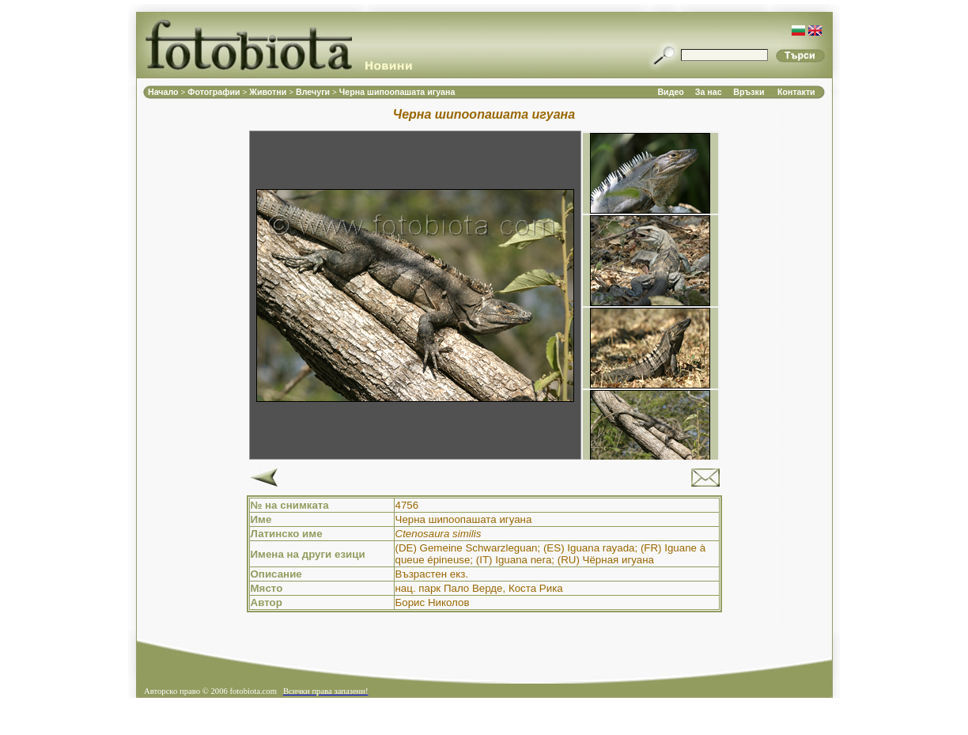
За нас (708, 92)
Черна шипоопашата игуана (397, 92)
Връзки (748, 92)
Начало (164, 92)
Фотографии (214, 92)
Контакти (796, 92)
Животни (269, 92)
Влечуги (314, 92)
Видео (670, 92)
